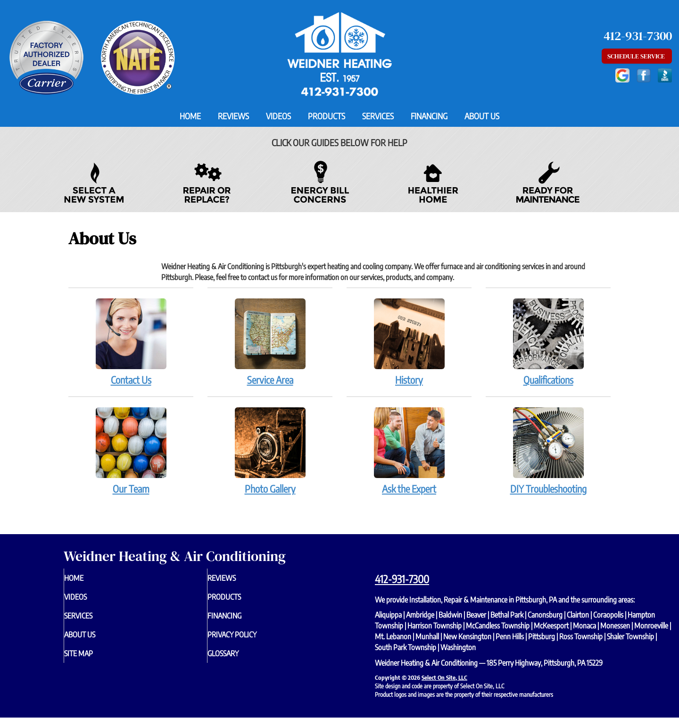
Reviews (233, 116)
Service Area (269, 341)
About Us (481, 116)
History (409, 341)
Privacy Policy (251, 641)
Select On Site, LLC (444, 677)
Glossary (241, 662)
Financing (429, 116)
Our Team (130, 450)
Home (190, 116)
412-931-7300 (402, 579)
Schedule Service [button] (636, 56)
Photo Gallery (269, 450)
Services (378, 116)
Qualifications (548, 341)
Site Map (95, 662)
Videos (278, 116)
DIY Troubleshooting (548, 450)
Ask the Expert (409, 450)
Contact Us (130, 341)
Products (326, 116)
